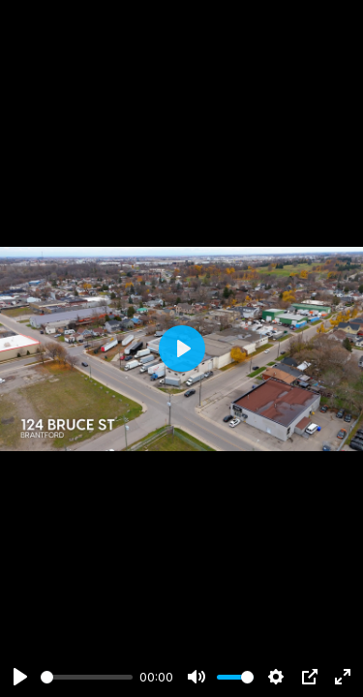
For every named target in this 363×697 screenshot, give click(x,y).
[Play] (20, 676)
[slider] (87, 677)
